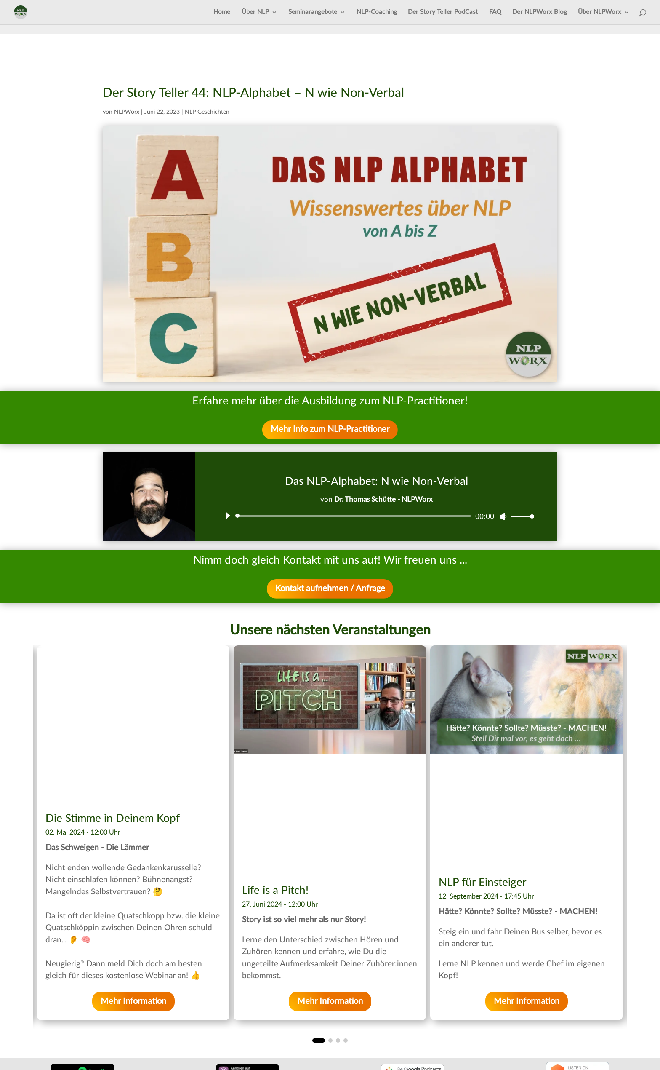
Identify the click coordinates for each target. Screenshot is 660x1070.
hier (332, 868)
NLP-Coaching (377, 12)
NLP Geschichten (207, 112)
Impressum (33, 1021)
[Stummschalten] (503, 517)
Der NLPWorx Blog (539, 12)
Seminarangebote (312, 12)
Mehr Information (133, 893)
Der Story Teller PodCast (443, 12)
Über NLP (255, 12)
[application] (376, 516)
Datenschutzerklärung (51, 1031)
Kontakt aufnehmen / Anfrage (330, 589)
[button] (314, 933)
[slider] (354, 516)
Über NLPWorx (599, 12)
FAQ (495, 12)
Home (221, 12)
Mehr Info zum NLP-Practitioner (330, 430)
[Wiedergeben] (227, 516)
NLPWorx (126, 112)
